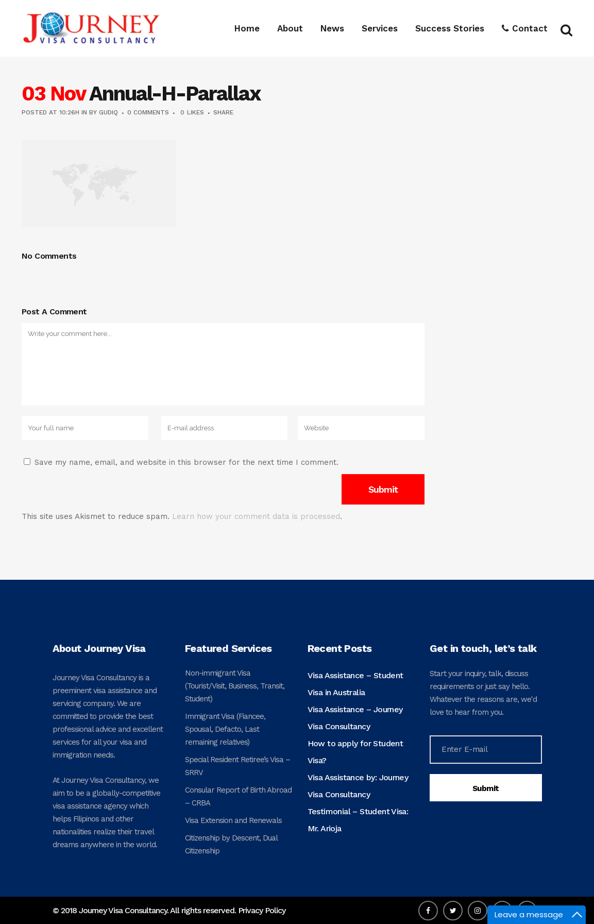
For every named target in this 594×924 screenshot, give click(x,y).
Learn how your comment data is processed (256, 516)
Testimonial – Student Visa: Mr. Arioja (358, 820)
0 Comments (148, 112)
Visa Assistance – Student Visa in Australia (355, 683)
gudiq (108, 112)
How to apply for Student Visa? (355, 751)
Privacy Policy (261, 910)
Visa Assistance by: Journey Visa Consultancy (358, 785)
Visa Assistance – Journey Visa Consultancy (355, 717)
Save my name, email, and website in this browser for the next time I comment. (186, 462)
